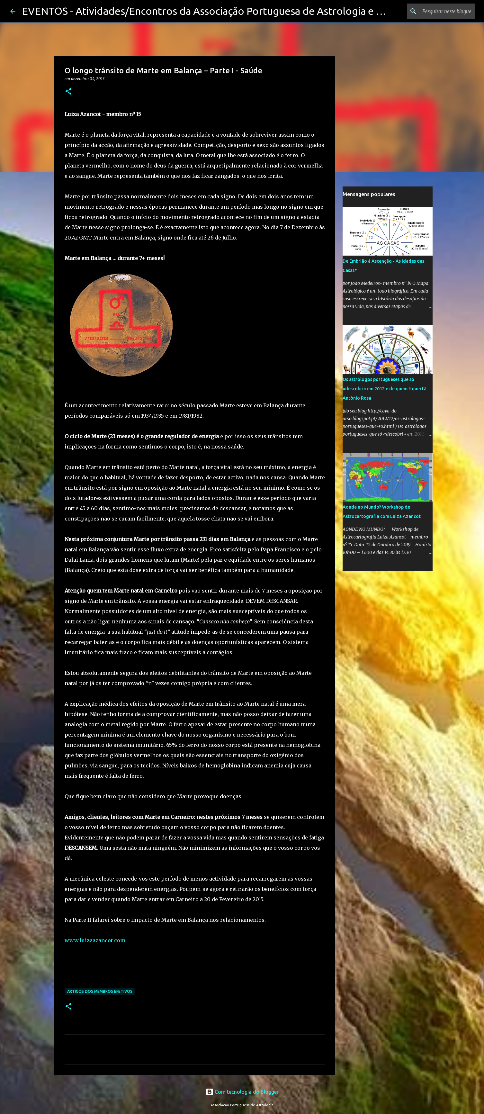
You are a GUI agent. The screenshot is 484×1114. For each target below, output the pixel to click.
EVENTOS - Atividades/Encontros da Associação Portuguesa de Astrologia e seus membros (233, 11)
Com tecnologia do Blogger (242, 1092)
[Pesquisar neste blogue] (441, 11)
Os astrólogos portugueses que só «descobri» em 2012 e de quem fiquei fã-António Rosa (385, 389)
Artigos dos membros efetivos (99, 991)
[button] (68, 91)
